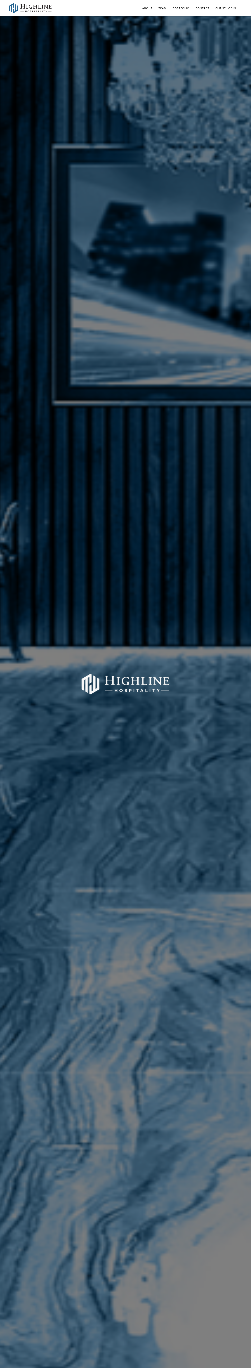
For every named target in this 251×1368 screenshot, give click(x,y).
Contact (203, 8)
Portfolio (181, 8)
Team (163, 8)
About (147, 8)
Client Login (225, 8)
